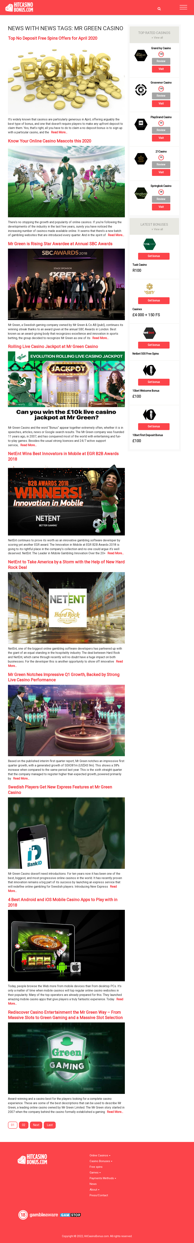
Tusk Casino (139, 264)
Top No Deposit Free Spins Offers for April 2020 (52, 38)
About (94, 1189)
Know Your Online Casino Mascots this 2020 (49, 141)
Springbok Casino (161, 186)
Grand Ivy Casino (161, 48)
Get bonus (154, 256)
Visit (161, 68)
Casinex (137, 309)
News (93, 1184)
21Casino (161, 151)
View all (157, 37)
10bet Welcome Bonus (145, 390)
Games (95, 1172)
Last (50, 1125)
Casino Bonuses (101, 1161)
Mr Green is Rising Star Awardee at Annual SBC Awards (60, 243)
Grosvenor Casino (161, 82)
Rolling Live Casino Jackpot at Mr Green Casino (53, 346)
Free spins (96, 1167)
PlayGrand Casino (161, 117)
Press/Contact (99, 1195)
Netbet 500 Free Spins (145, 353)
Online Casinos (100, 1155)
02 (23, 1125)
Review (161, 61)
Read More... (59, 132)
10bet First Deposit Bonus (147, 435)
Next (36, 1125)
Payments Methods (103, 1178)
